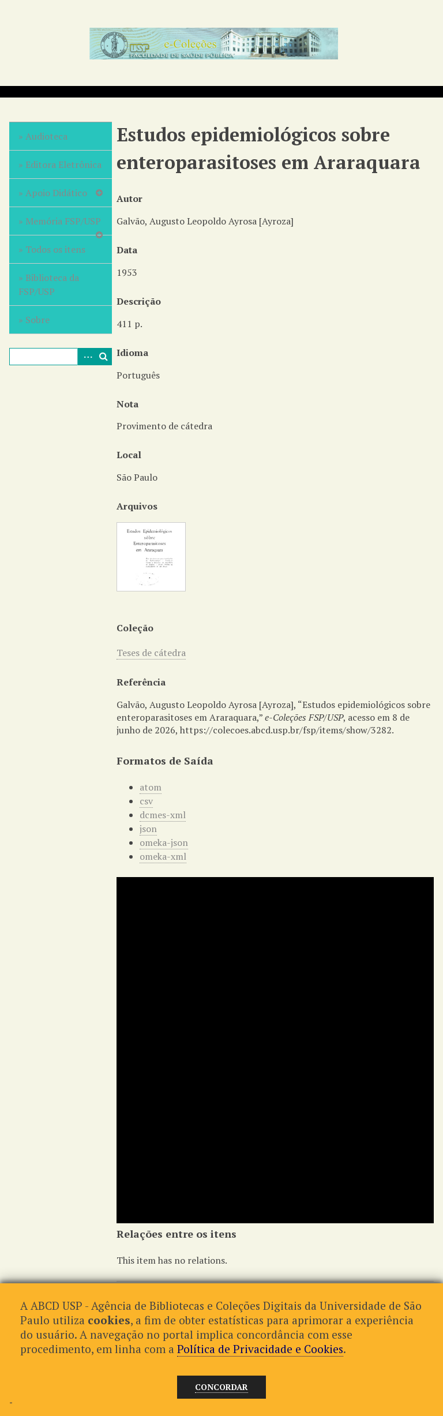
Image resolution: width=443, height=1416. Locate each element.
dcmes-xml (163, 814)
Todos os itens (55, 249)
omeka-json (164, 842)
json (148, 828)
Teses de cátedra (151, 652)
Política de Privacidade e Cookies (260, 1349)
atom (151, 787)
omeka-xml (163, 856)
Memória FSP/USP (63, 221)
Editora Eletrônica (63, 164)
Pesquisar (103, 356)
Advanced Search (86, 356)
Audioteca (46, 136)
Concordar (221, 1386)
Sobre (37, 319)
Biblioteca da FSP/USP (48, 284)
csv (146, 801)
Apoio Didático (56, 192)
